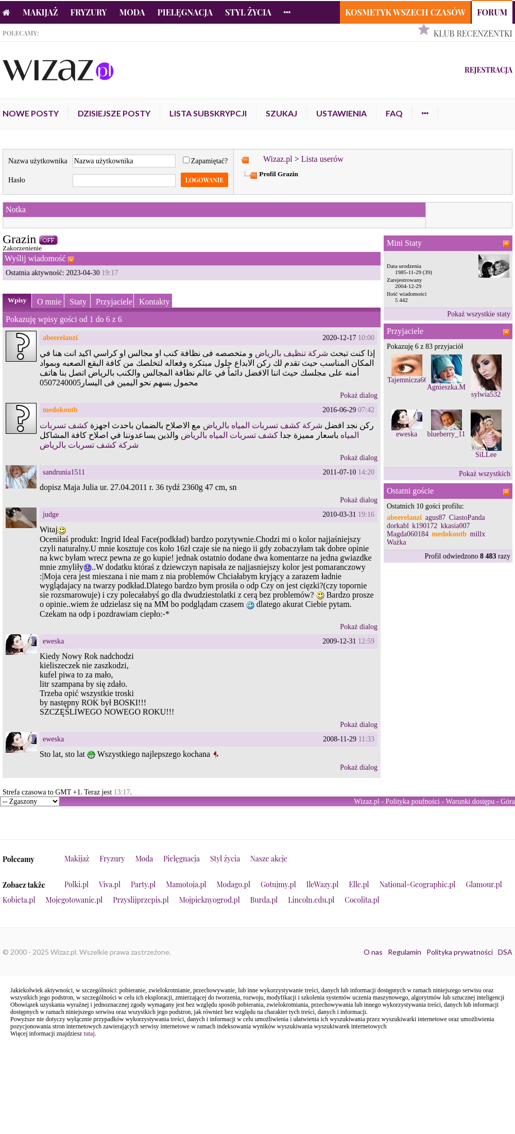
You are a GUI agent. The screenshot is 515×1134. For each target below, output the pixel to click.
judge (51, 514)
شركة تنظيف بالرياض (291, 353)
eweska (53, 641)
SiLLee (485, 455)
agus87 (435, 517)
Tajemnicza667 (409, 380)
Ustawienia (341, 113)
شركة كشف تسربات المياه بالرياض (262, 425)
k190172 (424, 526)
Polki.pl (76, 884)
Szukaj (281, 113)
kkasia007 (455, 526)
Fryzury (89, 12)
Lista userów (322, 159)
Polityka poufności (413, 801)
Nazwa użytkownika (37, 161)
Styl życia (248, 12)
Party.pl (143, 884)
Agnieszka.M (446, 387)
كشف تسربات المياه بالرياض (229, 435)
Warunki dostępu (469, 801)
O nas (373, 951)
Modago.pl (233, 884)
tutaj (88, 1033)
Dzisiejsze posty (114, 113)
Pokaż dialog (358, 395)
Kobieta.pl (19, 900)
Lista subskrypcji (208, 113)
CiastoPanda (467, 517)
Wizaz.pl (278, 159)
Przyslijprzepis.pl (140, 900)
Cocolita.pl (362, 900)
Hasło (16, 180)
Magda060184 (407, 534)
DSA (505, 951)
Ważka (396, 542)
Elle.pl (359, 884)
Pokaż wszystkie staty (478, 314)
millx (478, 534)
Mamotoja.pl (186, 884)
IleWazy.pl (322, 884)
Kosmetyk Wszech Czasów (405, 12)
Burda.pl (264, 900)
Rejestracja (488, 70)
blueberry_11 (446, 434)
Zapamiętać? (205, 161)
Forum (492, 12)
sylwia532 (486, 394)
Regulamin (404, 951)
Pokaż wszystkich (484, 474)
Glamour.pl (484, 884)
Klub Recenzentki (473, 33)
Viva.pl (110, 884)
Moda (132, 12)
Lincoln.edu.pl (311, 900)
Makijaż (40, 12)
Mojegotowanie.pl (74, 900)
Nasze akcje (268, 859)
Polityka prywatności (459, 951)
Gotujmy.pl (278, 884)
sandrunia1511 (64, 472)
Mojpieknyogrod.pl (209, 900)
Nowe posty (31, 113)
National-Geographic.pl (418, 884)
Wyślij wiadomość (35, 258)
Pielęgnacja (184, 12)
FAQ (394, 113)
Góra (508, 801)
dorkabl (398, 526)
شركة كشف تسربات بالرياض (89, 445)
